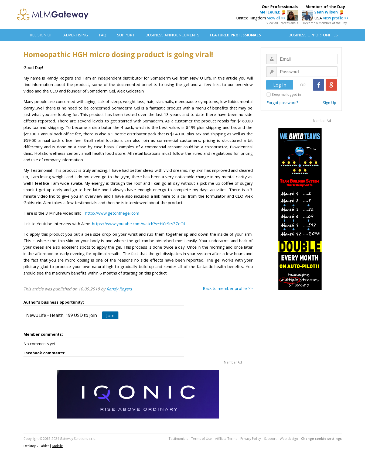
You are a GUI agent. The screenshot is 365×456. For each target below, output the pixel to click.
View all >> (276, 17)
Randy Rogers (119, 289)
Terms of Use (201, 438)
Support (270, 438)
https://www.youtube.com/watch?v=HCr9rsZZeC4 (138, 223)
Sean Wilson (326, 12)
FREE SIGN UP (40, 34)
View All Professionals (282, 23)
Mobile (57, 446)
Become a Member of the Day (325, 23)
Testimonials (178, 438)
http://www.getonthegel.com (112, 213)
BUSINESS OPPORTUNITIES (313, 34)
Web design (289, 438)
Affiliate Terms (226, 438)
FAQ (102, 34)
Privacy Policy (250, 438)
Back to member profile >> (228, 288)
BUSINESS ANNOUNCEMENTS (172, 34)
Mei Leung (270, 12)
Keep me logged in (286, 94)
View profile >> (336, 17)
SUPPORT (126, 34)
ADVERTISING (75, 34)
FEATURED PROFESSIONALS (235, 34)
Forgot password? (282, 102)
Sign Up (329, 102)
